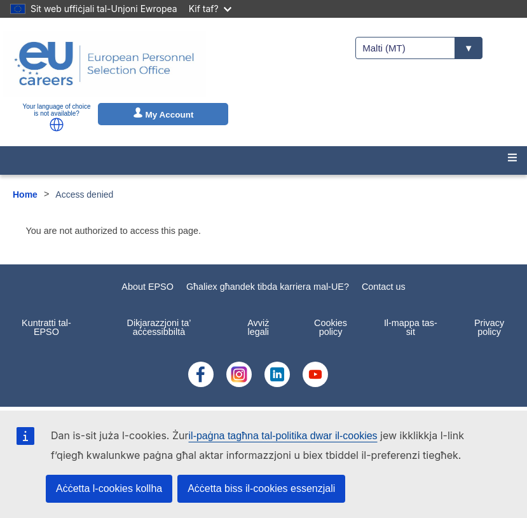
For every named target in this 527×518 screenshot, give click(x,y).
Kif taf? (210, 8)
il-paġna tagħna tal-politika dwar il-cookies (283, 435)
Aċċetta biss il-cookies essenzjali (261, 488)
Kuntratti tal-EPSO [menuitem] (46, 327)
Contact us (384, 287)
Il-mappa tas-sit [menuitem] (410, 327)
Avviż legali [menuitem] (258, 327)
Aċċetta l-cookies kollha (109, 488)
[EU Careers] (104, 64)
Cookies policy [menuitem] (330, 327)
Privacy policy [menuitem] (489, 327)
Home (25, 194)
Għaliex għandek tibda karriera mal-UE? (267, 287)
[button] (56, 124)
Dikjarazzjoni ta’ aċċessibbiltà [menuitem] (159, 327)
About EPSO (147, 287)
